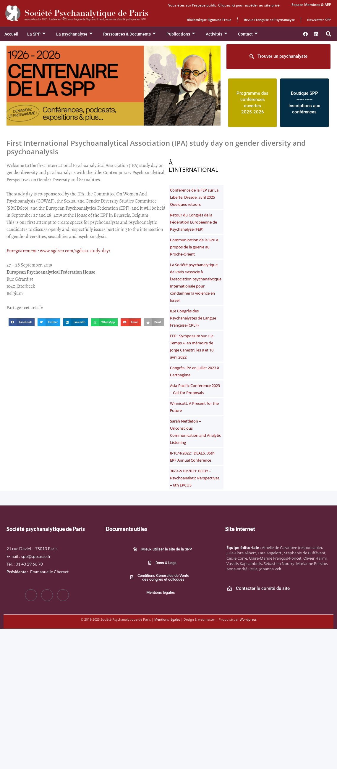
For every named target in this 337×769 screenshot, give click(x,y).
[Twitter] (47, 595)
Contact (248, 34)
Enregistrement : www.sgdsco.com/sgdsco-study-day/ (58, 251)
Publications (180, 34)
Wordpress (248, 619)
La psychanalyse (74, 34)
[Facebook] (31, 595)
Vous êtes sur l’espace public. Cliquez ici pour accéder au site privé (224, 5)
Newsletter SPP (319, 19)
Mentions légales (167, 619)
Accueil (11, 34)
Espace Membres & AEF (311, 4)
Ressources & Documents (129, 34)
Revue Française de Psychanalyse (269, 19)
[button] (328, 34)
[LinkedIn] (63, 595)
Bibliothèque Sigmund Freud (209, 19)
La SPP (36, 34)
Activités (216, 34)
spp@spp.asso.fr (36, 556)
